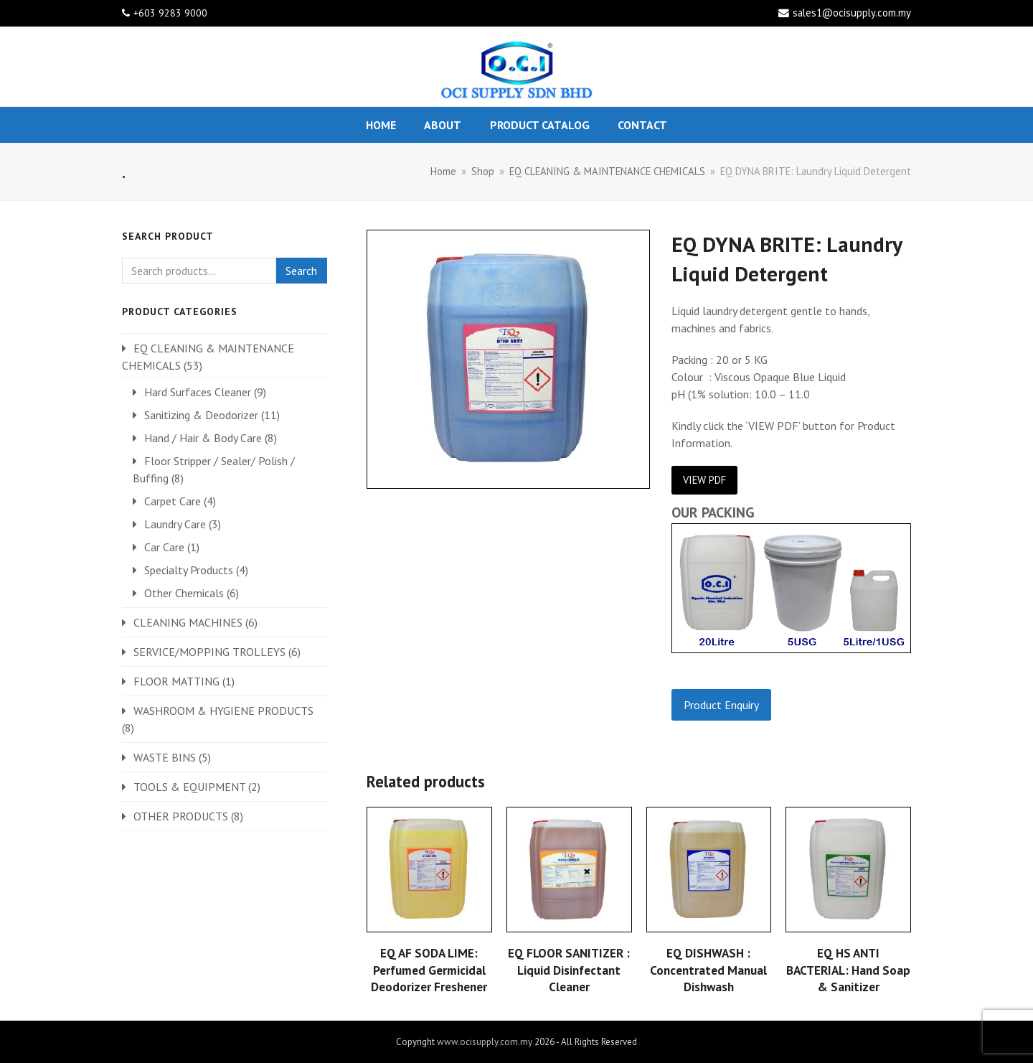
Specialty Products (188, 570)
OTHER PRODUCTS (180, 816)
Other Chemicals (184, 593)
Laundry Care (175, 524)
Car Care (164, 547)
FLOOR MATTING (176, 681)
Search (301, 270)
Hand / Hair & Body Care (203, 438)
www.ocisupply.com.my (484, 1042)
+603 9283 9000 (170, 12)
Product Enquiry (721, 705)
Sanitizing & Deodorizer (201, 415)
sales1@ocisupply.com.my (852, 12)
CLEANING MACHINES (187, 622)
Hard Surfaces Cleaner (197, 392)
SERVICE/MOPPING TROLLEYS (209, 652)
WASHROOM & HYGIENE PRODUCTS (223, 710)
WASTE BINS (164, 757)
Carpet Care (172, 501)
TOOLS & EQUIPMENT (189, 786)
